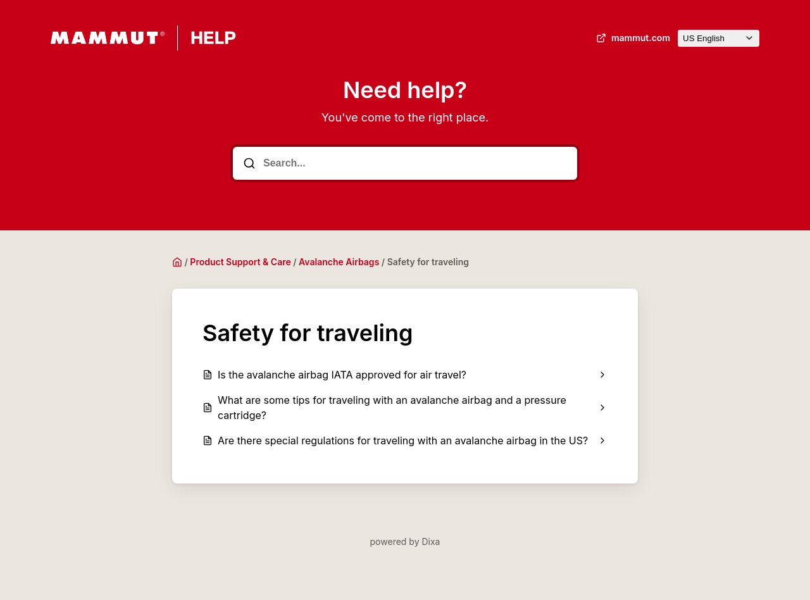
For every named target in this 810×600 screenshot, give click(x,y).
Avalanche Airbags (339, 261)
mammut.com (632, 38)
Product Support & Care (240, 261)
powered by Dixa (405, 541)
